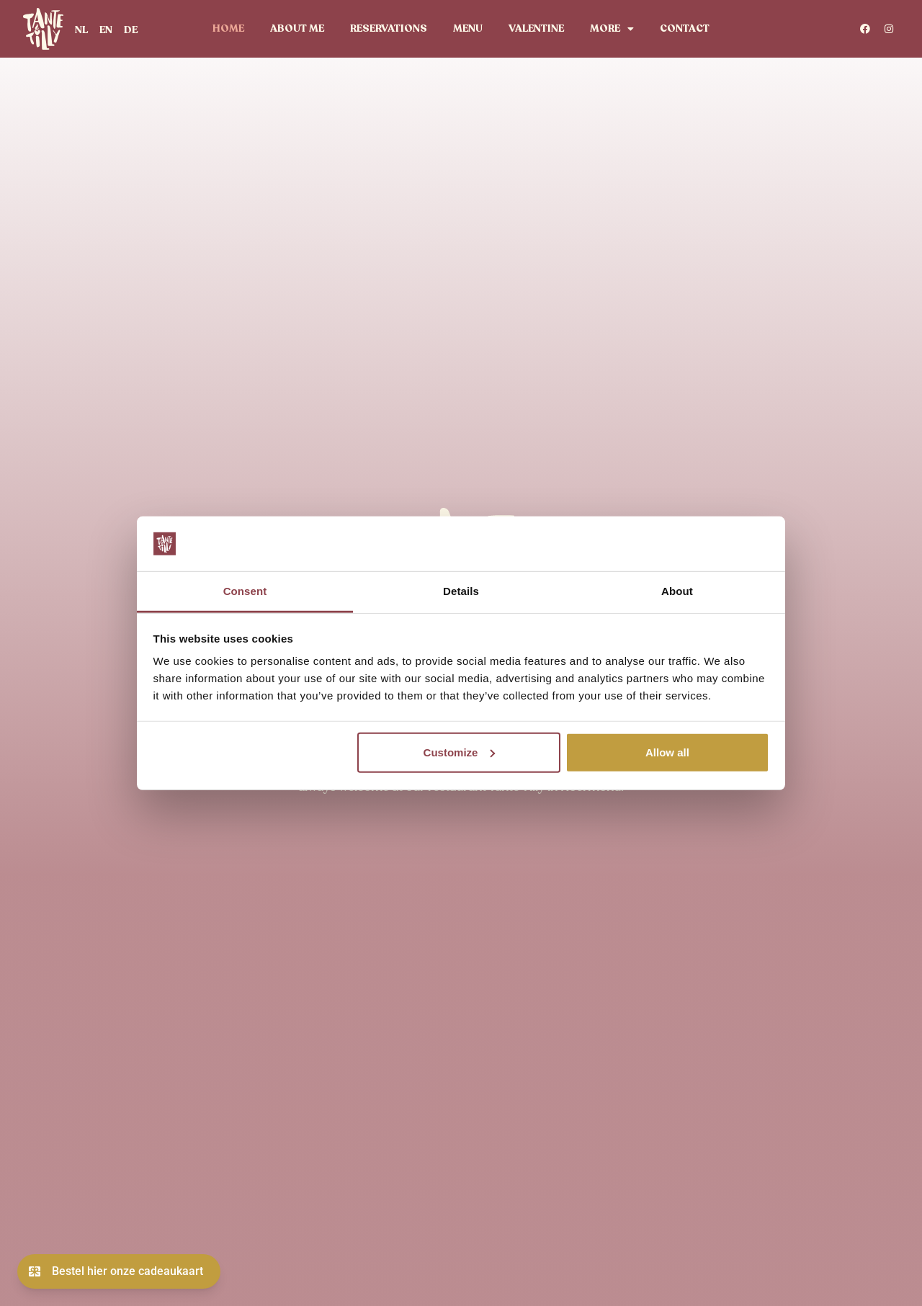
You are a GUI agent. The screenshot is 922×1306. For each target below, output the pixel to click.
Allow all (667, 752)
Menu (468, 28)
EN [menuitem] (105, 30)
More (612, 29)
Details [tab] (461, 591)
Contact (685, 28)
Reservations (388, 28)
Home (228, 28)
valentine (536, 28)
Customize (460, 752)
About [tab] (677, 591)
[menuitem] (81, 29)
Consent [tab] (245, 591)
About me (297, 28)
